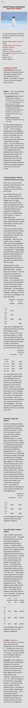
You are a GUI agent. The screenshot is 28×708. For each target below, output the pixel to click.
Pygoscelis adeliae (14, 8)
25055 (10, 49)
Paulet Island (12, 45)
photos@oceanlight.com (11, 642)
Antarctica (12, 47)
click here (11, 82)
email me (17, 145)
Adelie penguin (12, 41)
